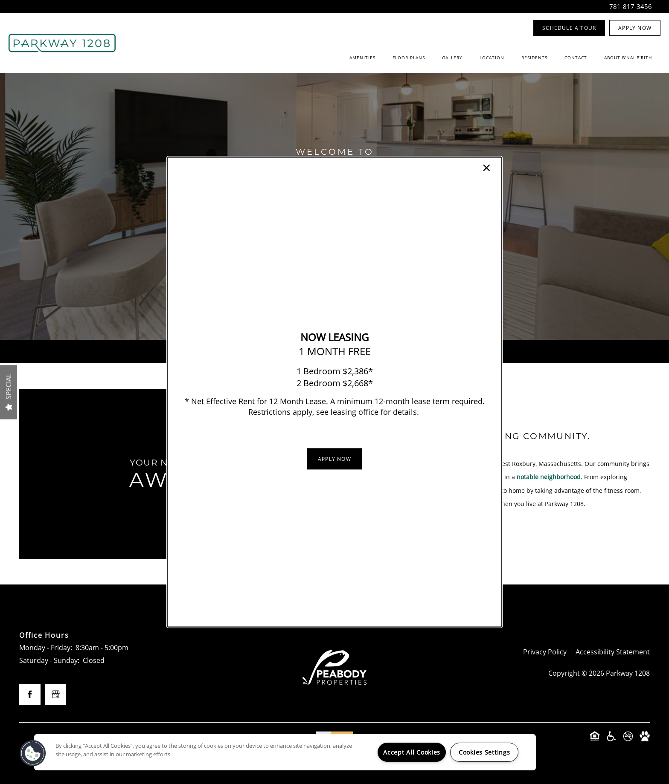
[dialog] (334, 392)
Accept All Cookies (411, 752)
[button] (334, 458)
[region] (285, 752)
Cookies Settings (484, 752)
